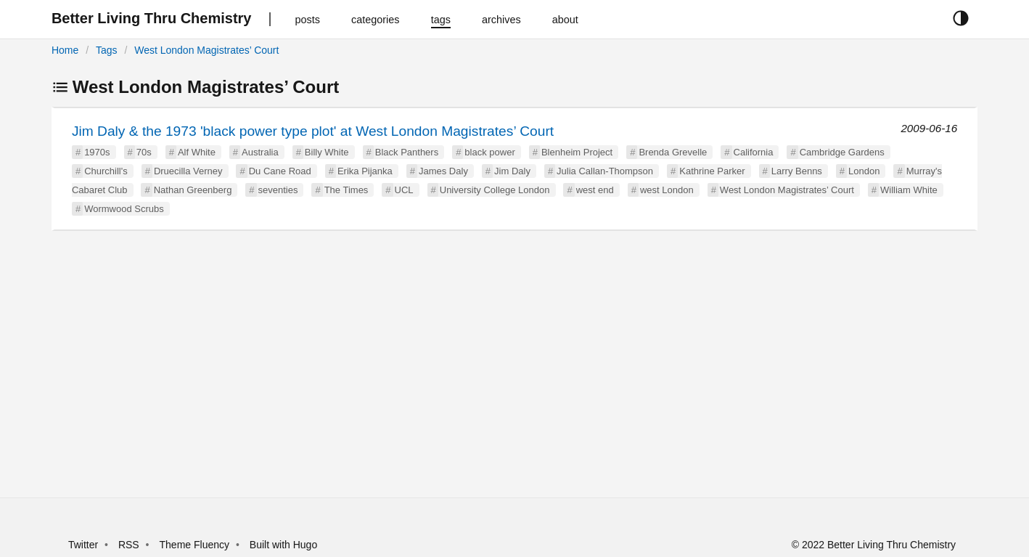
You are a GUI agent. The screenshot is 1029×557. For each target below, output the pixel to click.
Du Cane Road (280, 171)
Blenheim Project (576, 152)
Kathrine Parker (712, 171)
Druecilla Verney (188, 171)
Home (65, 50)
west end (595, 189)
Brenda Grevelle (673, 152)
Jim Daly (512, 171)
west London (667, 189)
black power (489, 152)
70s (144, 152)
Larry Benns (796, 171)
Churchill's (106, 171)
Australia (260, 152)
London (864, 171)
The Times (346, 189)
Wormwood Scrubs (124, 208)
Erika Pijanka (365, 171)
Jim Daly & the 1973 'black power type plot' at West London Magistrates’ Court (313, 131)
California (754, 152)
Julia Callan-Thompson (605, 171)
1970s (97, 152)
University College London (495, 189)
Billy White (327, 152)
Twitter (83, 544)
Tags (107, 50)
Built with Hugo (283, 544)
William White (909, 189)
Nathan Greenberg (193, 189)
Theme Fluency (196, 544)
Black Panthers (406, 152)
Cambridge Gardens (842, 152)
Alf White (197, 152)
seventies (278, 189)
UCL (404, 189)
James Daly (443, 171)
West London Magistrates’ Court (206, 50)
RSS (128, 544)
